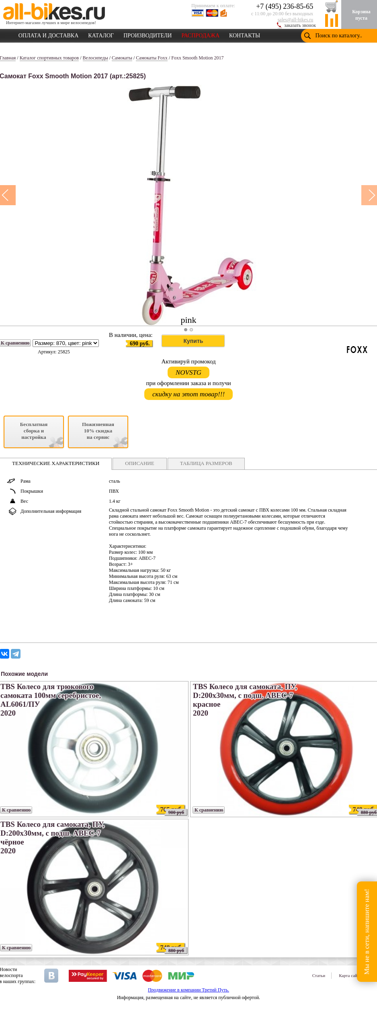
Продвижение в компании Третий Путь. (188, 990)
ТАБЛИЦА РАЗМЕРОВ (206, 463)
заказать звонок (300, 25)
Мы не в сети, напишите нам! (367, 931)
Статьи (318, 975)
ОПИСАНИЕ (139, 463)
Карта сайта (350, 975)
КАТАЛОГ (101, 34)
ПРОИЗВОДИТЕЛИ (147, 34)
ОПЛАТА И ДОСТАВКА (48, 34)
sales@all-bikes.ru (295, 19)
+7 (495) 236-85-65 (284, 6)
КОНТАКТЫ (244, 34)
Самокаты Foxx (152, 58)
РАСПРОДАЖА (200, 34)
